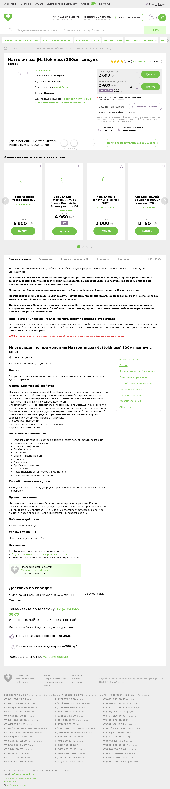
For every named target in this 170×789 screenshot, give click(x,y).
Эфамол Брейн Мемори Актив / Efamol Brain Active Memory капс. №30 (64, 201)
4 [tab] (91, 247)
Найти (155, 30)
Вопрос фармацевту (55, 678)
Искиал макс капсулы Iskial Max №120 (105, 200)
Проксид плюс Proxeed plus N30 (23, 198)
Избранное (22, 682)
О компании (22, 675)
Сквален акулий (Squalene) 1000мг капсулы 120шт (147, 200)
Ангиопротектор (87, 40)
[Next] (164, 201)
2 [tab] (83, 247)
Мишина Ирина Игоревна (36, 570)
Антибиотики (113, 40)
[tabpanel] (23, 201)
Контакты (77, 682)
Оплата (39, 3)
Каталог (16, 48)
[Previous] (5, 201)
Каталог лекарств (25, 678)
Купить (150, 74)
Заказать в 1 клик (147, 106)
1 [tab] (78, 247)
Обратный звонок (129, 17)
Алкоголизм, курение (57, 40)
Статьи (47, 675)
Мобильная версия (16, 785)
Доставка (77, 675)
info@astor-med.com (23, 774)
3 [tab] (87, 247)
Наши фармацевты (53, 682)
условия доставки (57, 657)
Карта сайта (10, 781)
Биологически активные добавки (45, 48)
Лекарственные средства (20, 40)
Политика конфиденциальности (20, 778)
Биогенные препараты (141, 40)
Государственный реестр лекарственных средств (41, 554)
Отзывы (48, 685)
